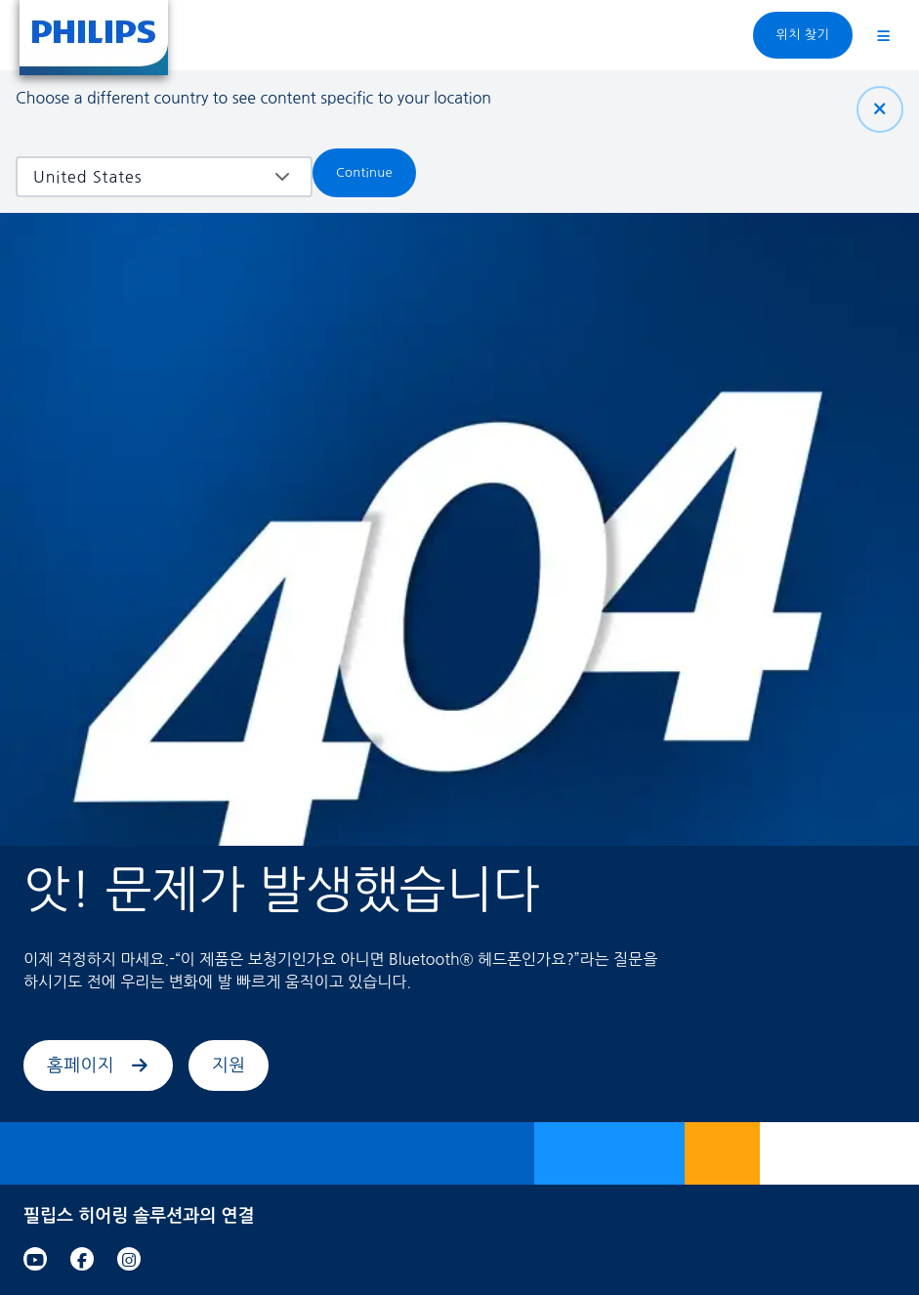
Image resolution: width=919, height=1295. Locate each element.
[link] (35, 1259)
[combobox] (150, 176)
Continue (364, 172)
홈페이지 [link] (98, 1065)
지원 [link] (228, 1065)
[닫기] (879, 109)
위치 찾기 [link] (802, 34)
